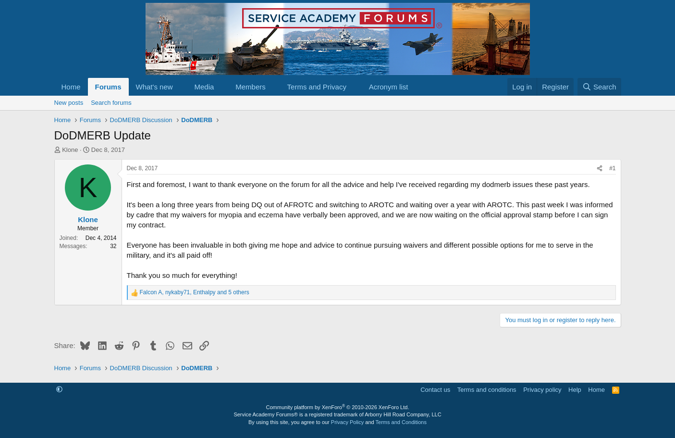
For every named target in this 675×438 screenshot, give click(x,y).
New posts (69, 102)
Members (250, 87)
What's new (154, 87)
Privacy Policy (347, 422)
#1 (612, 168)
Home (71, 87)
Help (574, 389)
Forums (108, 87)
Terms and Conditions (401, 422)
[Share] (599, 168)
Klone (70, 149)
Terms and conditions (486, 389)
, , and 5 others (194, 292)
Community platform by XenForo (337, 407)
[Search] (599, 87)
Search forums (111, 102)
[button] (180, 87)
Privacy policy (542, 389)
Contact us (435, 389)
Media (204, 87)
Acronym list (388, 87)
